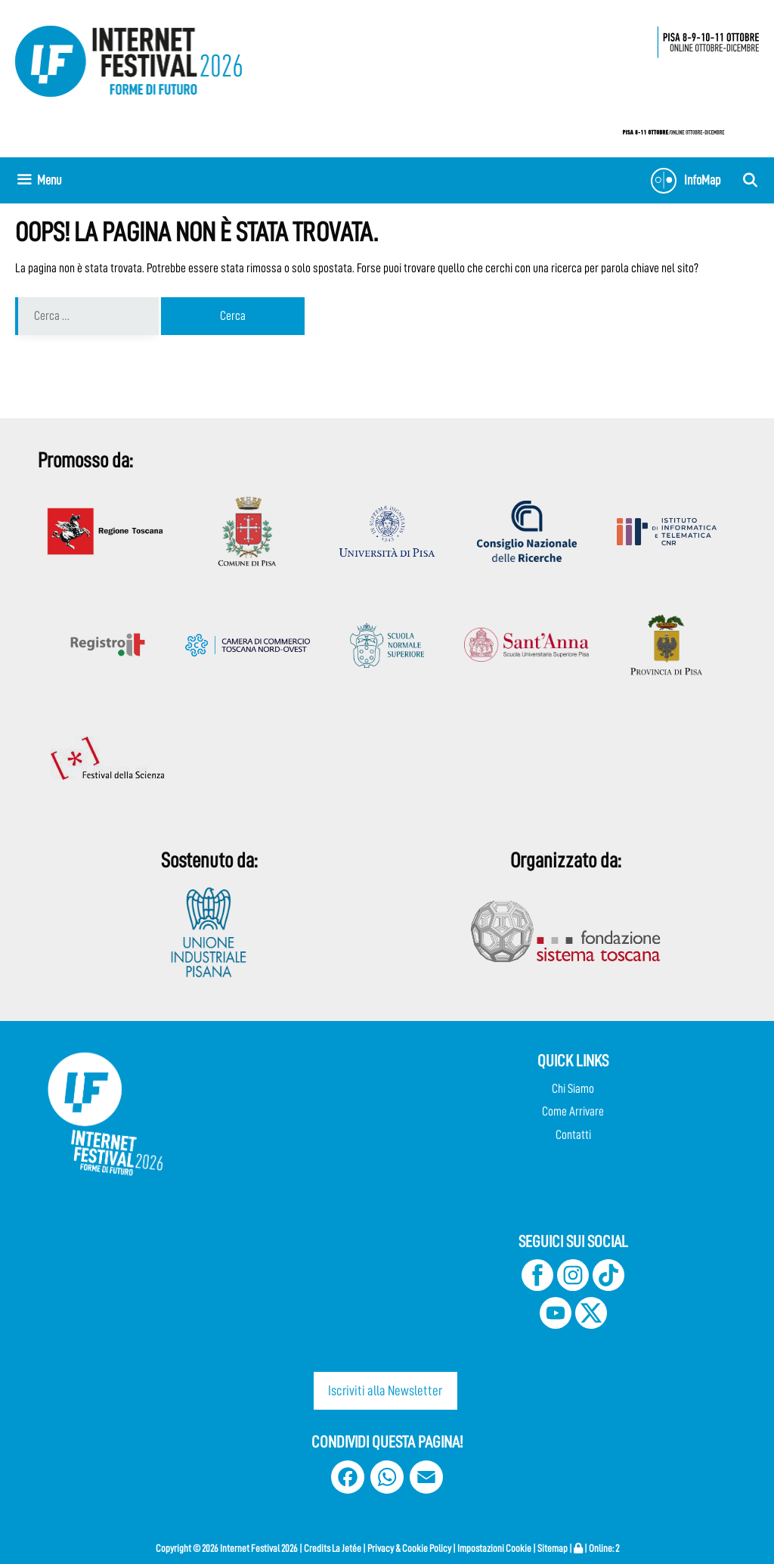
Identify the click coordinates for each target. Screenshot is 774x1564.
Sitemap (552, 1548)
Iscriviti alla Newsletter (385, 1390)
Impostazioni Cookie (494, 1548)
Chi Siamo (573, 1088)
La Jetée (346, 1548)
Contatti (573, 1134)
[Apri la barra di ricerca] (750, 180)
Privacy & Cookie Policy (409, 1548)
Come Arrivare (573, 1111)
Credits (317, 1548)
